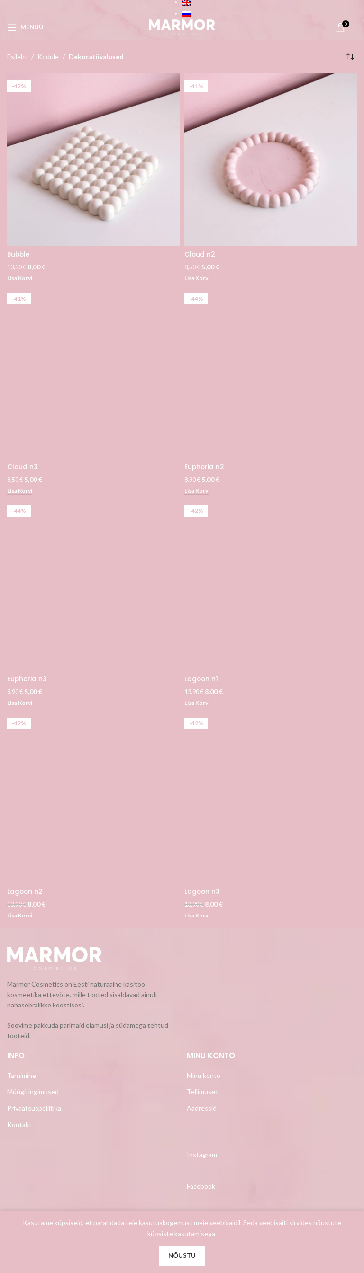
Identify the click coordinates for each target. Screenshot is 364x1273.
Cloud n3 (22, 467)
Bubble (19, 254)
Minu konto (203, 1076)
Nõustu (182, 1255)
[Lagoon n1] (270, 585)
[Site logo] (182, 26)
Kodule (48, 57)
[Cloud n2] (270, 159)
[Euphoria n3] (93, 585)
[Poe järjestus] (350, 57)
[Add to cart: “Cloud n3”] (21, 491)
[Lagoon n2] (93, 797)
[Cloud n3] (93, 372)
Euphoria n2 (204, 467)
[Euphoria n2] (270, 372)
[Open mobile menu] (25, 27)
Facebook (201, 1187)
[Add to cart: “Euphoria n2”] (198, 491)
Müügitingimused (33, 1092)
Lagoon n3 (202, 892)
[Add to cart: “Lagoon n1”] (198, 704)
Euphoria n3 (27, 679)
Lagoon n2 (25, 892)
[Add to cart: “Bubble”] (21, 279)
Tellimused (203, 1092)
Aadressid (202, 1108)
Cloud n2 (200, 254)
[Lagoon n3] (270, 797)
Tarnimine (21, 1076)
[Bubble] (93, 159)
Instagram (202, 1155)
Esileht (17, 57)
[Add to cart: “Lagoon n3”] (198, 916)
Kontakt (19, 1125)
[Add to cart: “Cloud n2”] (198, 279)
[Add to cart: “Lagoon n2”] (21, 916)
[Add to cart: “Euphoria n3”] (21, 704)
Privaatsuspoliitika (34, 1108)
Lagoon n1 (201, 679)
